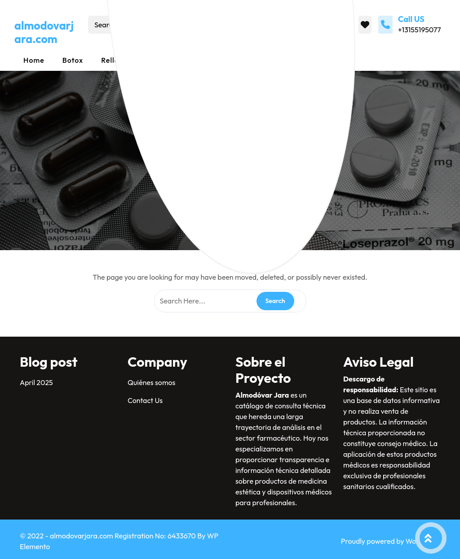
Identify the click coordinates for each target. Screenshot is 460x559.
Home (33, 60)
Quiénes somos (151, 382)
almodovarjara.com (44, 32)
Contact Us (145, 400)
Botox (73, 60)
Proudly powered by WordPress (390, 541)
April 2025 (36, 382)
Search (213, 24)
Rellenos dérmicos (134, 60)
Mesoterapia (216, 60)
